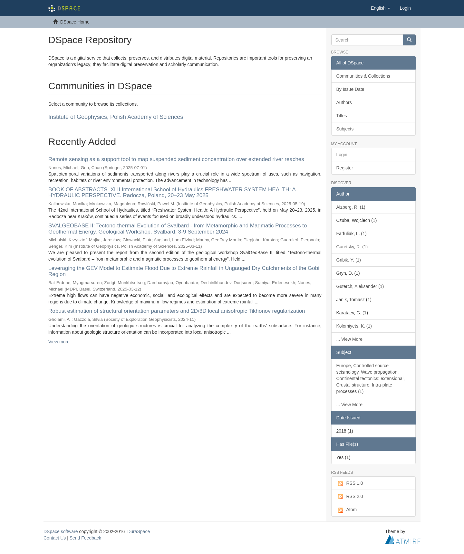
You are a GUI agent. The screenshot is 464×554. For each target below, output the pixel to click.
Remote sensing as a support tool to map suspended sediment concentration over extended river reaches (176, 159)
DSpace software (61, 531)
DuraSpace (138, 531)
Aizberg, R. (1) (350, 207)
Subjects (345, 128)
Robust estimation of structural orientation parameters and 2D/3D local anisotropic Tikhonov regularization (176, 311)
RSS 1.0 (349, 483)
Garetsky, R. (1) (352, 246)
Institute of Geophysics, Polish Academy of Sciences (115, 117)
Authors (344, 102)
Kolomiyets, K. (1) (354, 326)
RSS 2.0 (349, 497)
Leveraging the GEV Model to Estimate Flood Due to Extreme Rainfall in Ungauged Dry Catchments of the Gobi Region (183, 271)
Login (341, 154)
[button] (380, 8)
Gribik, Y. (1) (348, 260)
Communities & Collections (363, 76)
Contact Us (55, 537)
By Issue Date (350, 89)
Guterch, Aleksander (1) (360, 286)
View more (59, 341)
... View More (349, 339)
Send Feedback (85, 537)
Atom (346, 510)
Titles (341, 115)
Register (344, 167)
